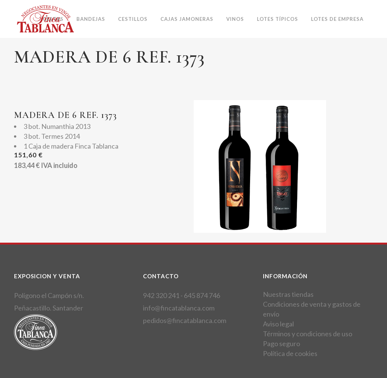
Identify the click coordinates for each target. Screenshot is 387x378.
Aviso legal (278, 324)
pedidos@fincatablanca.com (184, 320)
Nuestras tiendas (288, 294)
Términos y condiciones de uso (307, 333)
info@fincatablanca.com (178, 308)
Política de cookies (290, 353)
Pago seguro (281, 343)
